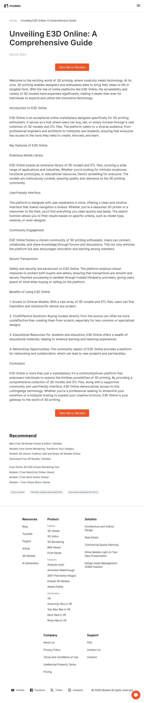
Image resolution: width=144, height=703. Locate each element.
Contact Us (93, 649)
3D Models (28, 555)
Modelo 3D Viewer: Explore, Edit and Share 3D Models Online (44, 453)
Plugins (26, 541)
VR (49, 598)
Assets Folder (55, 586)
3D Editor (53, 536)
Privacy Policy (52, 649)
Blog (25, 526)
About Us (49, 642)
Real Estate (91, 537)
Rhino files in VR (56, 620)
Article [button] (13, 20)
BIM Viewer (54, 547)
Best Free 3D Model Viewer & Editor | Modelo (35, 443)
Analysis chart (55, 564)
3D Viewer (53, 530)
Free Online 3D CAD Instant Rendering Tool (34, 467)
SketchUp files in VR (59, 603)
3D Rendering (55, 541)
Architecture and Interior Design (99, 528)
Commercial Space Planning (102, 544)
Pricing (48, 671)
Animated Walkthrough (61, 570)
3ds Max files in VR (58, 609)
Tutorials (27, 533)
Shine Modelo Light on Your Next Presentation (101, 554)
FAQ (89, 642)
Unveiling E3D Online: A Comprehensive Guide (48, 20)
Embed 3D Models (58, 581)
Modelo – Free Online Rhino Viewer (29, 482)
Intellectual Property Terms (60, 664)
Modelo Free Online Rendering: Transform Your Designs (41, 448)
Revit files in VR (56, 614)
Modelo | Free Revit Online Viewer (29, 477)
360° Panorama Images (61, 575)
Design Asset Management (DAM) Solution (101, 565)
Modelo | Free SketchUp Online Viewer (32, 472)
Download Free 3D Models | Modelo (30, 458)
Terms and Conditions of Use (61, 657)
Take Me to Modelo (72, 67)
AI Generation (30, 563)
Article (26, 548)
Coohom (92, 657)
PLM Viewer (54, 552)
